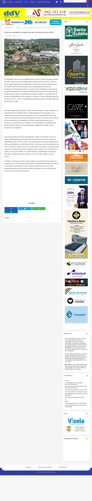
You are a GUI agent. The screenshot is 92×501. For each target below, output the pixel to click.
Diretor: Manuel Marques (43, 2)
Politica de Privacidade (45, 467)
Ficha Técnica (62, 467)
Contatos (32, 2)
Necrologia (10, 2)
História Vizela (18, 2)
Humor (26, 2)
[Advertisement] (31, 187)
